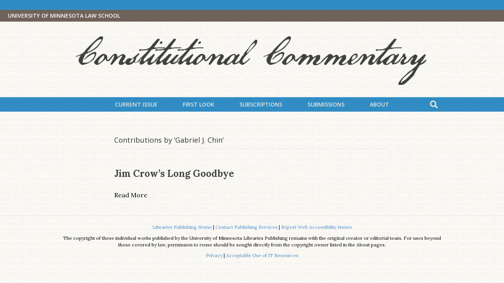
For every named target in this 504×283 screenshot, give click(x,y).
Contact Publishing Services (246, 227)
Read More (130, 195)
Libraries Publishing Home (182, 227)
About (379, 104)
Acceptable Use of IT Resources (262, 255)
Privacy (214, 255)
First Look (198, 104)
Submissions (326, 104)
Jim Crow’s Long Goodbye (174, 173)
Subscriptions (260, 104)
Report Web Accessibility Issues (316, 227)
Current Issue (136, 104)
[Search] (434, 104)
